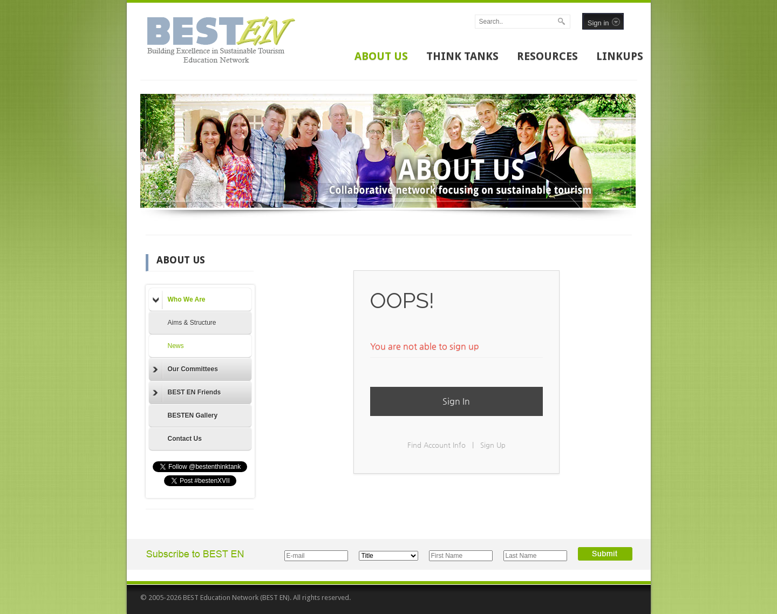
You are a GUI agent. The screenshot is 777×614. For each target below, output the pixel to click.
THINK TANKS (462, 56)
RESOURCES (547, 56)
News (176, 346)
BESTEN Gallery (193, 415)
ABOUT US (381, 56)
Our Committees (185, 369)
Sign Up (493, 445)
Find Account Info (436, 445)
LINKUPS (619, 56)
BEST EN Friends (187, 393)
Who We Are (179, 300)
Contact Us (185, 438)
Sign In (456, 401)
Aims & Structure (192, 322)
